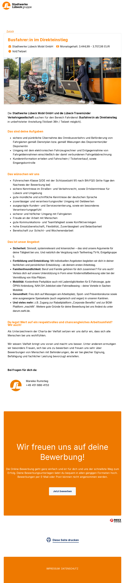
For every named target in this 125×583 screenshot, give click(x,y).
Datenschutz (69, 568)
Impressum (53, 568)
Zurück (10, 31)
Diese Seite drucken (66, 540)
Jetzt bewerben (62, 491)
